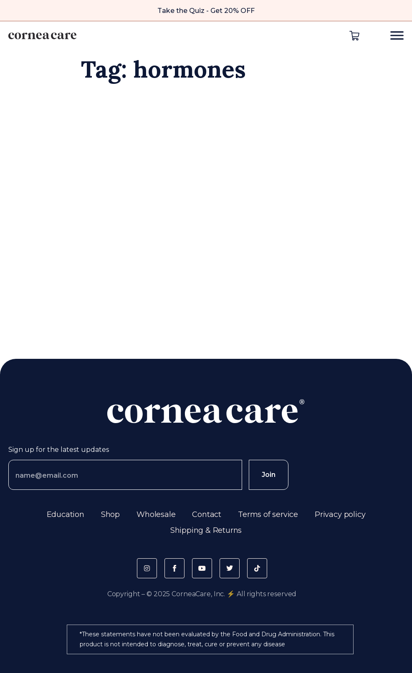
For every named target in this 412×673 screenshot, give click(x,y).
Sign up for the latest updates (58, 450)
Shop (110, 514)
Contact (206, 514)
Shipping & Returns (206, 530)
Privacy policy (340, 514)
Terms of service (268, 514)
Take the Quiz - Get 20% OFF (206, 11)
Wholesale (155, 514)
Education (65, 514)
